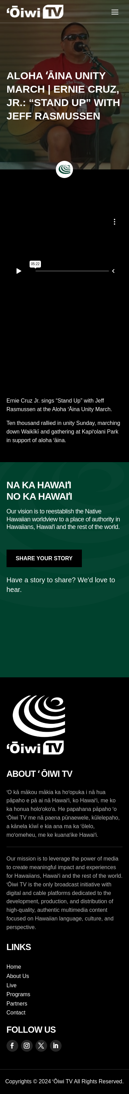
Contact (16, 1012)
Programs (18, 994)
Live (12, 985)
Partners (17, 1004)
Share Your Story (44, 558)
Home (14, 967)
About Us (18, 976)
